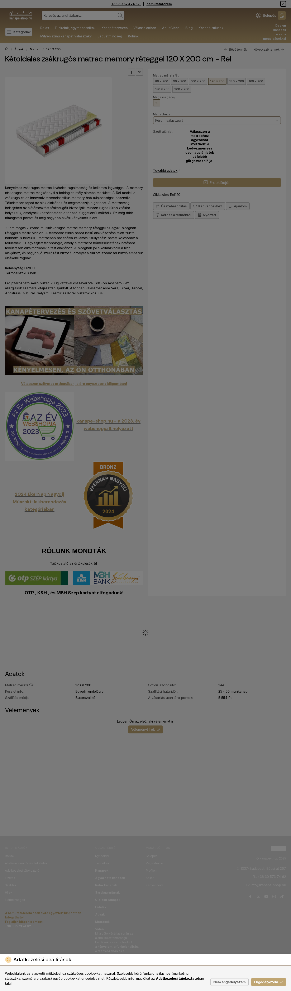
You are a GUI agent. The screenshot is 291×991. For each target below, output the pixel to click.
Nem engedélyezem (229, 982)
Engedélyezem (268, 982)
